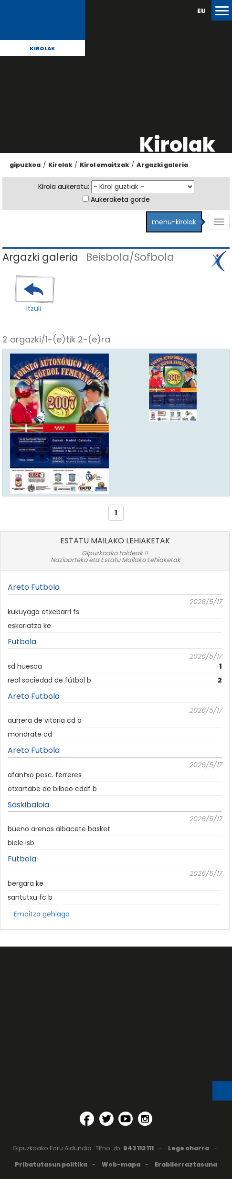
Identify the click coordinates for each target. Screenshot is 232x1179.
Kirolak (42, 48)
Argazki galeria (162, 165)
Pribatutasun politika (51, 1164)
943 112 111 (138, 1148)
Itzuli (33, 308)
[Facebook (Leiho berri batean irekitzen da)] (87, 1119)
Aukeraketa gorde (120, 199)
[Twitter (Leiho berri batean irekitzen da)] (106, 1119)
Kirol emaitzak (104, 165)
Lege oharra (188, 1148)
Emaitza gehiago (42, 914)
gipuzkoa (25, 165)
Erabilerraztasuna (186, 1164)
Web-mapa (121, 1164)
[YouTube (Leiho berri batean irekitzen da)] (125, 1119)
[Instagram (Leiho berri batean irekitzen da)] (145, 1119)
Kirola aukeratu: (63, 186)
